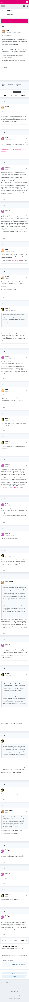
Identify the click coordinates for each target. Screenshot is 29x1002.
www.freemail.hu (4, 365)
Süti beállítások (14, 993)
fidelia (8, 14)
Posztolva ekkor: (13, 32)
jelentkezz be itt (5, 949)
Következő (23, 95)
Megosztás (14, 974)
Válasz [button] (14, 966)
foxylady (7, 106)
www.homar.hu (16, 487)
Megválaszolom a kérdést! (14, 21)
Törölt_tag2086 (9, 581)
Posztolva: (10, 108)
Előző (5, 95)
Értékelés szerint (17, 92)
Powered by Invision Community (14, 999)
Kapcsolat (20, 996)
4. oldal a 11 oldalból (13, 95)
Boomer (7, 276)
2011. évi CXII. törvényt (16, 260)
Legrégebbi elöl (24, 92)
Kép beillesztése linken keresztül (18, 960)
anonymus (7, 308)
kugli (6, 137)
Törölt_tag (7, 167)
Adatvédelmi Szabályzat (11, 996)
